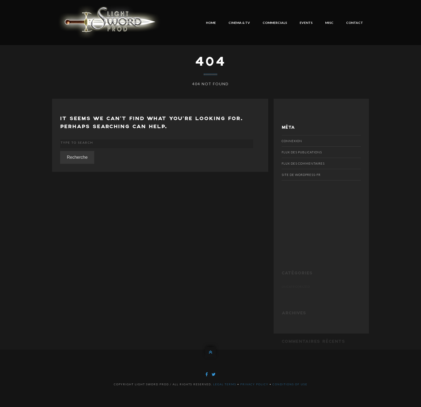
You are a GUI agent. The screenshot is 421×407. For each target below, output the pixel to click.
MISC (329, 23)
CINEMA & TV (239, 23)
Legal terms (224, 384)
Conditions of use (290, 384)
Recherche (77, 157)
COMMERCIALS (275, 23)
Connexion (292, 141)
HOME (211, 23)
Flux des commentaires (303, 163)
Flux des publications (302, 152)
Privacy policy (254, 384)
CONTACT (354, 23)
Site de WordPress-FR (301, 174)
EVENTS (306, 23)
